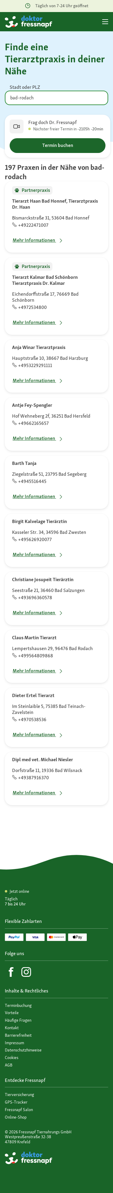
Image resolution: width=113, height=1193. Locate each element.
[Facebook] (11, 972)
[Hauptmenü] (105, 21)
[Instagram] (26, 972)
